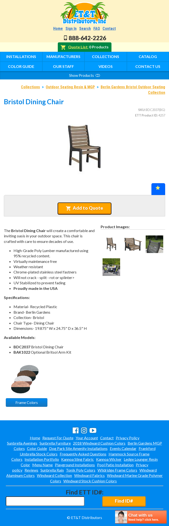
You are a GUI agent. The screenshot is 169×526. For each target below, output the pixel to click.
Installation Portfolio (42, 459)
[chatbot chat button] (141, 517)
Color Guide (21, 66)
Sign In (71, 28)
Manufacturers (63, 56)
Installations (21, 56)
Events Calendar (123, 448)
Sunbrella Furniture (55, 443)
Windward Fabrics (89, 475)
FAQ (96, 28)
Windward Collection (54, 475)
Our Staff (63, 66)
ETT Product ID (146, 115)
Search (85, 28)
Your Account (87, 437)
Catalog (148, 56)
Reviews (31, 470)
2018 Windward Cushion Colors (99, 443)
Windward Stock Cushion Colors (90, 481)
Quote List (77, 47)
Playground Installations (75, 464)
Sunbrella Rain (52, 470)
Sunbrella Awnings (22, 443)
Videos (105, 66)
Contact (109, 28)
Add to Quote (84, 208)
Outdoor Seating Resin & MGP (70, 87)
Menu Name (42, 464)
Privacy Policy (127, 437)
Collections (105, 56)
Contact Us (147, 66)
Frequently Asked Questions (83, 454)
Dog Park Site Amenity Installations (78, 448)
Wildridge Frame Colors (117, 470)
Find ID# (124, 501)
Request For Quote (57, 437)
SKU (141, 110)
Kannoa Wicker (109, 459)
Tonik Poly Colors (80, 470)
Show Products (84, 75)
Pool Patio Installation (115, 464)
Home (58, 28)
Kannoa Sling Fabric (77, 459)
